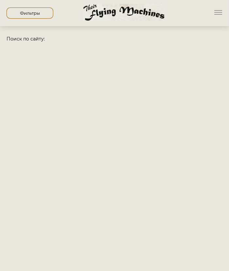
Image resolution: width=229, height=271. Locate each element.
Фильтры (30, 13)
